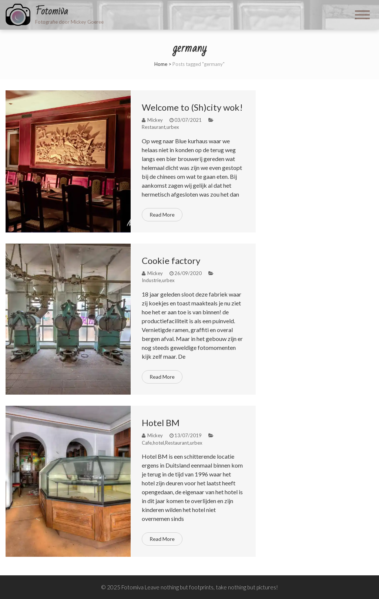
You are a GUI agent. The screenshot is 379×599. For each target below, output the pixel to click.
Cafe (147, 443)
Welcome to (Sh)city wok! (192, 107)
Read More (162, 214)
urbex (173, 127)
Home (160, 64)
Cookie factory (171, 260)
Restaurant (153, 127)
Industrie (151, 280)
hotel (158, 443)
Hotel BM (161, 422)
